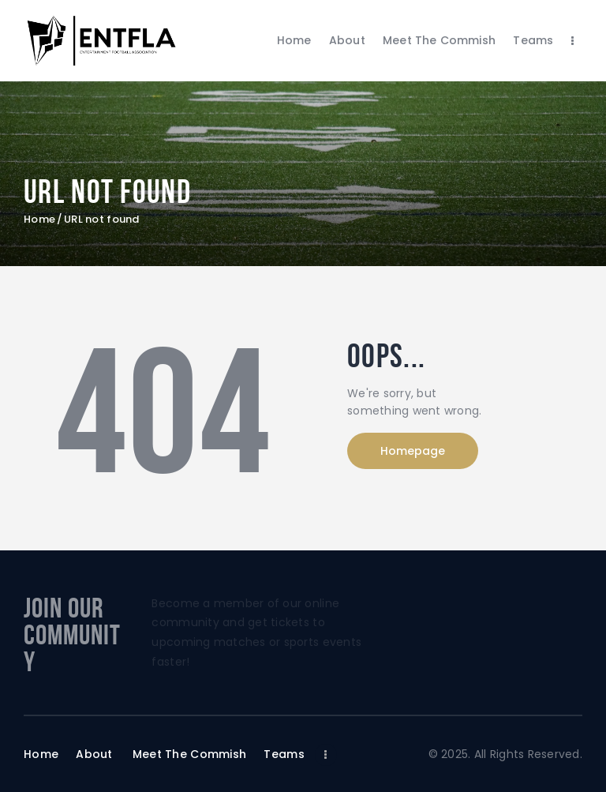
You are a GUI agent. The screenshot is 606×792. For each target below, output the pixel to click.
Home (39, 219)
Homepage (412, 451)
